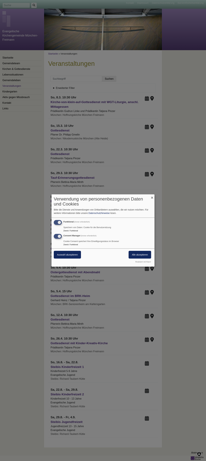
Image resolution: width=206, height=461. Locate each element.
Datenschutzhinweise (99, 213)
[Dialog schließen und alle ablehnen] (152, 196)
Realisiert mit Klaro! (143, 262)
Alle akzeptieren (140, 254)
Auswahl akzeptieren (67, 254)
